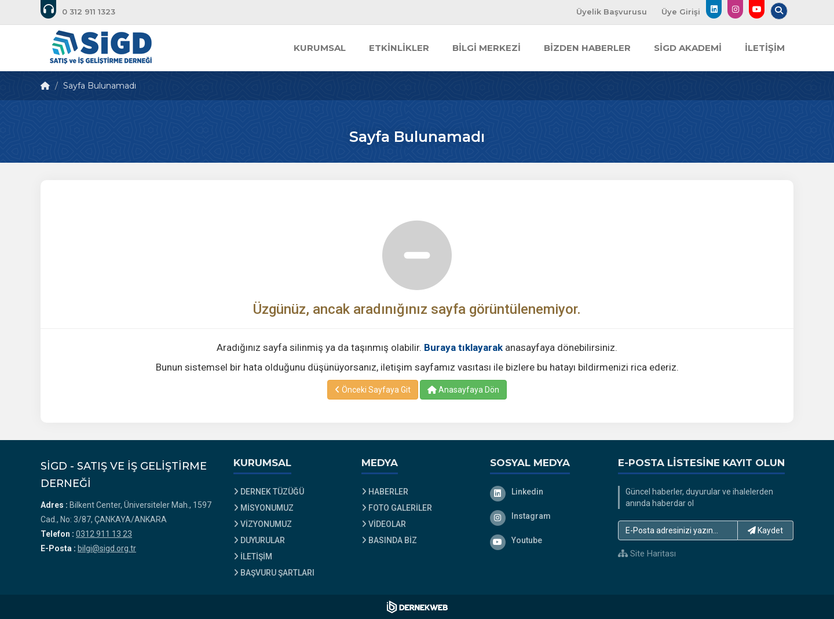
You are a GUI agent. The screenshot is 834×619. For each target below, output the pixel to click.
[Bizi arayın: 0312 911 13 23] (85, 11)
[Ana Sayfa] (101, 48)
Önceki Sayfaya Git (373, 389)
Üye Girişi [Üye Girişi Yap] (680, 11)
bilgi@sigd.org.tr (107, 548)
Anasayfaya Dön (463, 389)
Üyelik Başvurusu (611, 11)
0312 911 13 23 (104, 534)
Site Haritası (647, 553)
